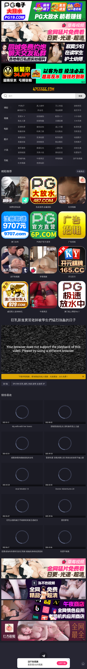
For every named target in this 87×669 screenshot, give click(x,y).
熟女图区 (59, 142)
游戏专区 (77, 105)
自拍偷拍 (40, 116)
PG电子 (21, 105)
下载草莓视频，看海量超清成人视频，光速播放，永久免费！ (51, 376)
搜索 (80, 96)
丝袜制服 (40, 120)
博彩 (6, 107)
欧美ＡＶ (59, 116)
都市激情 (21, 148)
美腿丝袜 (21, 142)
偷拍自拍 (40, 127)
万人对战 (59, 105)
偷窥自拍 (21, 137)
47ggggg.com (43, 89)
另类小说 (40, 152)
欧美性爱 (77, 127)
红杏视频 (21, 163)
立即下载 (62, 663)
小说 (6, 149)
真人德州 (40, 105)
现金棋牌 (59, 110)
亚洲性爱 (21, 127)
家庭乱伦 (40, 148)
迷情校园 (21, 152)
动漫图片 (77, 137)
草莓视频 (59, 158)
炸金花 (40, 110)
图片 (6, 139)
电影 (6, 128)
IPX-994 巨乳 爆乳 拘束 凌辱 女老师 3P (29, 383)
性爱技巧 (77, 152)
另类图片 (77, 142)
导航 (6, 160)
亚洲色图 (40, 137)
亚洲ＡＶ (21, 116)
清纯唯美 (40, 142)
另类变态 (77, 131)
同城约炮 (21, 158)
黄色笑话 (59, 152)
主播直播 (59, 120)
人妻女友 (59, 148)
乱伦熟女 (59, 131)
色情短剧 (40, 163)
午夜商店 (40, 158)
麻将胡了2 (21, 110)
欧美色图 (59, 137)
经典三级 (40, 131)
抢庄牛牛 (77, 110)
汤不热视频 (77, 158)
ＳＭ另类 (77, 120)
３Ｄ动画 (77, 116)
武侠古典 (77, 148)
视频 (6, 118)
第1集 (5, 383)
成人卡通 (59, 127)
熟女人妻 (21, 120)
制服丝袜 (21, 131)
